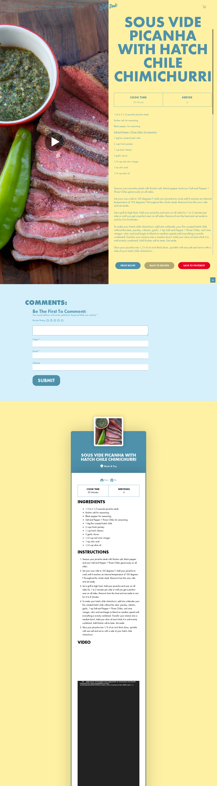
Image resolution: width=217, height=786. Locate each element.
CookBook (45, 6)
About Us (16, 6)
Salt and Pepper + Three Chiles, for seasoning (135, 132)
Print (104, 480)
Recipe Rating (39, 320)
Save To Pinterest (194, 265)
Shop (81, 6)
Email (36, 351)
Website (36, 363)
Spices (59, 6)
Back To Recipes (159, 265)
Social (70, 6)
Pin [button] (113, 480)
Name (36, 339)
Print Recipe (128, 265)
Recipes (30, 6)
